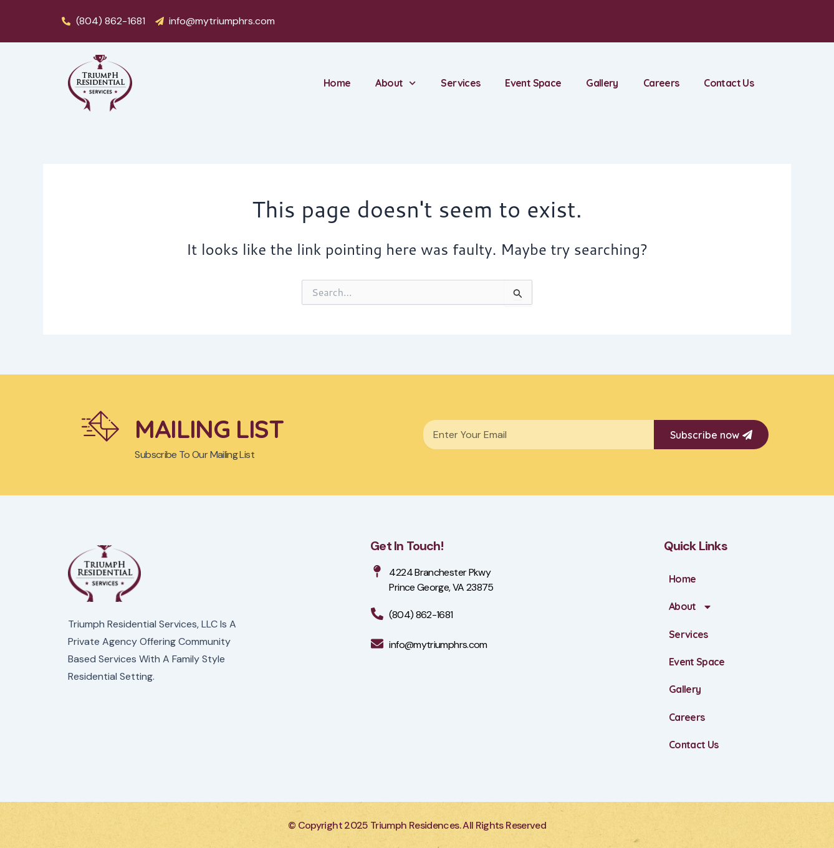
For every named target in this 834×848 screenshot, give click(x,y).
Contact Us (729, 83)
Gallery (602, 83)
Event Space (533, 83)
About (395, 83)
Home (337, 83)
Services (460, 83)
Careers (661, 83)
